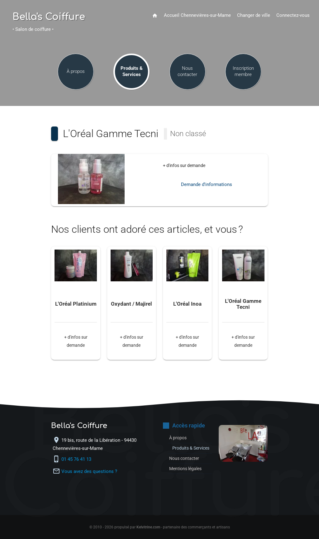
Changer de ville (253, 15)
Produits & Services (132, 72)
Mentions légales (187, 475)
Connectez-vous (293, 15)
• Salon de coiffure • (33, 29)
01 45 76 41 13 (77, 459)
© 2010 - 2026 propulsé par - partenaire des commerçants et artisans (159, 527)
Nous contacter (187, 72)
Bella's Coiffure (48, 17)
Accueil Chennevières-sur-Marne (197, 15)
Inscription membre (243, 72)
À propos (76, 72)
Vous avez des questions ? (89, 471)
